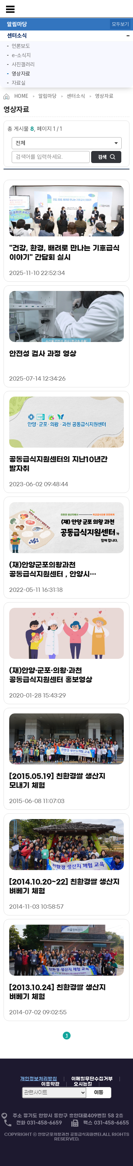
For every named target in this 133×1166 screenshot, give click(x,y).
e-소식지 (21, 55)
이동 (98, 1092)
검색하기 (106, 157)
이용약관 (50, 1084)
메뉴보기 (10, 9)
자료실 (19, 83)
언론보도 (21, 46)
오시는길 (83, 1084)
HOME (21, 96)
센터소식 (13, 35)
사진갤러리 (23, 64)
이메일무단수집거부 (92, 1079)
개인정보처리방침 (38, 1079)
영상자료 (17, 73)
